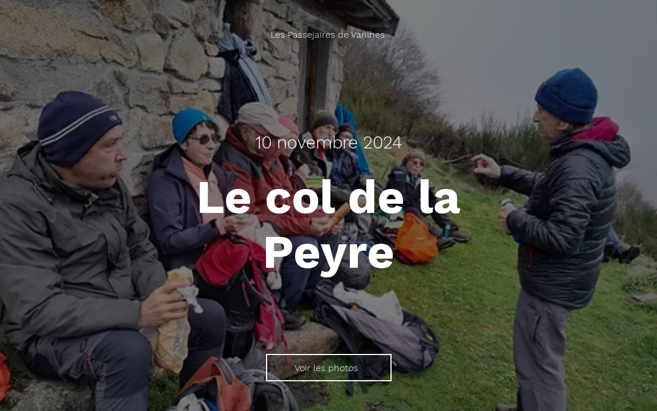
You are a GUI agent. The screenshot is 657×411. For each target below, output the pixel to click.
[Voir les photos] (329, 367)
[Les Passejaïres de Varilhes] (328, 34)
